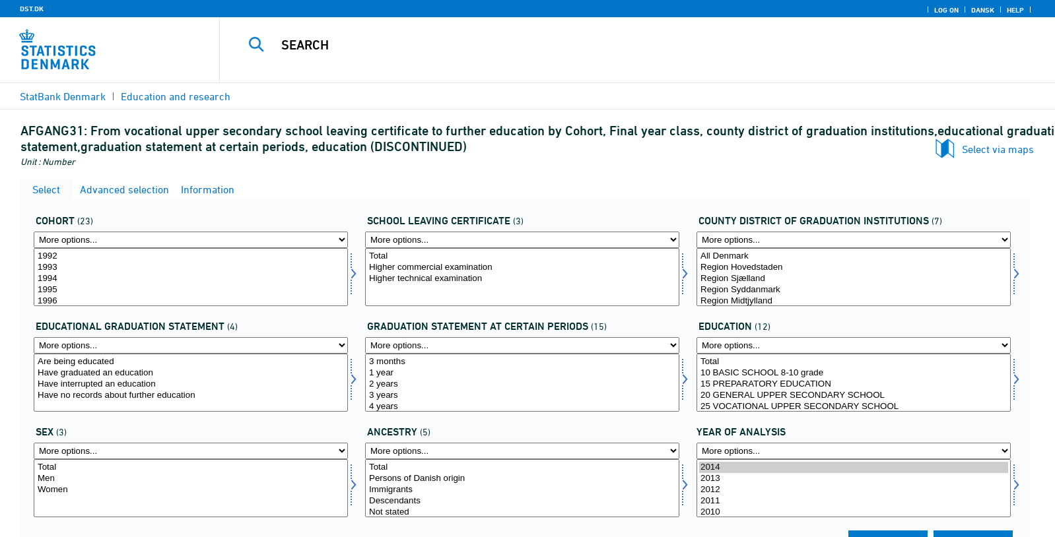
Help (1015, 10)
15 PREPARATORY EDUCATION (853, 384)
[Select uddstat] (191, 383)
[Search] (605, 45)
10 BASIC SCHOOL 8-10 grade (853, 373)
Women (190, 489)
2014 (853, 467)
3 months (522, 361)
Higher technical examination (522, 278)
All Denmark (853, 256)
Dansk (982, 10)
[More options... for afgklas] (522, 240)
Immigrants (522, 489)
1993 (190, 267)
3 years (522, 395)
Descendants (522, 501)
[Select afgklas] (522, 277)
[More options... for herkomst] (522, 451)
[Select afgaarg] (191, 277)
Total (522, 256)
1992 (190, 256)
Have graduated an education (190, 373)
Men (190, 478)
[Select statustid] (522, 383)
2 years (522, 384)
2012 (853, 489)
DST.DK (32, 8)
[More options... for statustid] (522, 345)
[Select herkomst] (522, 488)
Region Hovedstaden (853, 267)
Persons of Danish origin (522, 478)
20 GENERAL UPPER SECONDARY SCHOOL (853, 395)
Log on (946, 10)
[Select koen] (191, 488)
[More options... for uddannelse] (854, 345)
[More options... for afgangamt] (854, 240)
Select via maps (998, 149)
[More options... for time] (854, 451)
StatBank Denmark (63, 96)
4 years (522, 406)
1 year (522, 373)
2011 (853, 501)
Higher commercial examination (522, 267)
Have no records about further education (190, 395)
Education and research (175, 96)
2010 (853, 512)
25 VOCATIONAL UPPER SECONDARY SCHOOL (853, 406)
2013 (853, 478)
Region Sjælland (853, 278)
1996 (190, 301)
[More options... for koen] (191, 451)
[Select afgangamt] (854, 277)
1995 (190, 290)
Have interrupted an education (190, 384)
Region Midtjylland (853, 301)
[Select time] (854, 488)
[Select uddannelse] (854, 383)
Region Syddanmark (853, 290)
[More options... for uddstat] (191, 345)
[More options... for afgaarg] (191, 240)
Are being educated (190, 361)
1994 (190, 278)
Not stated (522, 512)
